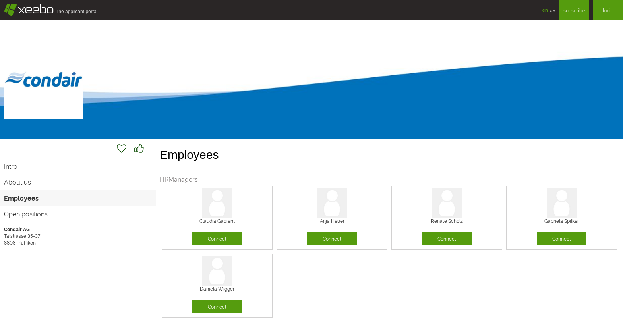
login (608, 10)
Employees (21, 197)
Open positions (26, 213)
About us (17, 181)
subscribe (574, 10)
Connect (217, 238)
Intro (10, 166)
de (552, 10)
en (545, 10)
